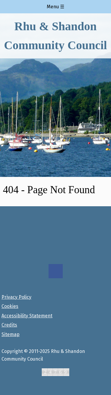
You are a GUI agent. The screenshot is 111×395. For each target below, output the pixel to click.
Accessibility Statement (26, 316)
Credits (9, 325)
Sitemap (10, 334)
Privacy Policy (16, 297)
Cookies (9, 306)
